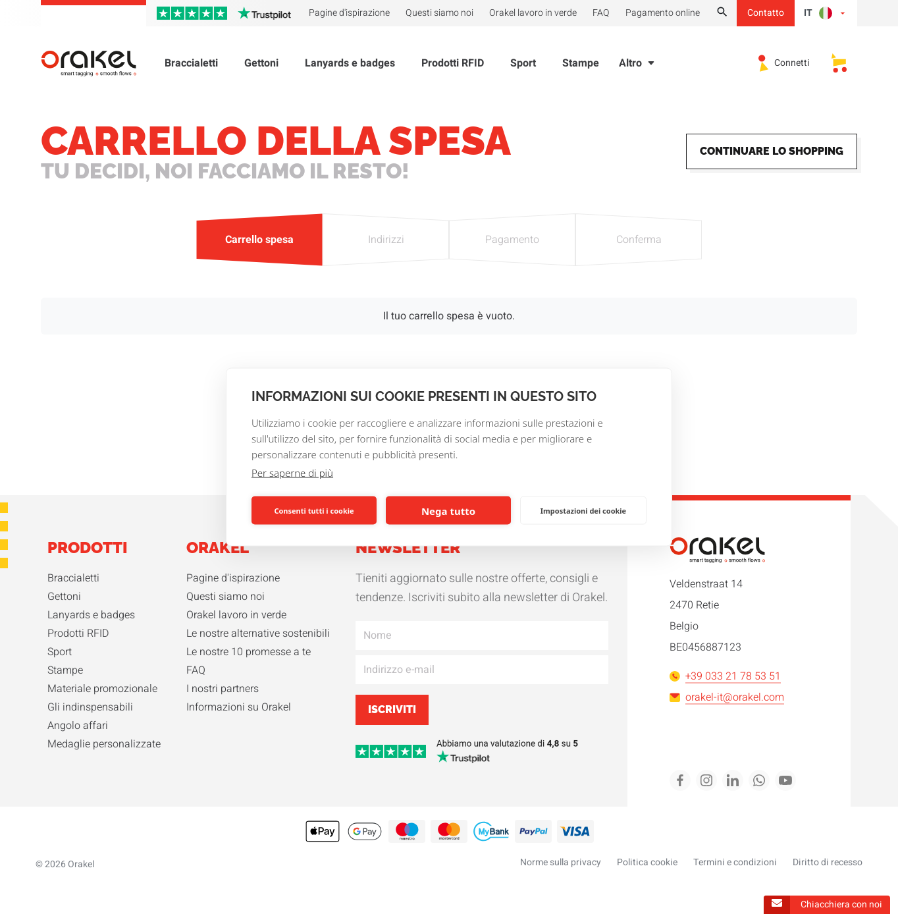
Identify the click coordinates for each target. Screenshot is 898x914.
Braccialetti (191, 65)
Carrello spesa (259, 239)
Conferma (638, 239)
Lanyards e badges (350, 65)
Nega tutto (448, 510)
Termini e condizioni (735, 862)
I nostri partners (222, 689)
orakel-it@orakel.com (727, 697)
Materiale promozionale (102, 689)
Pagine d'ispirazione (233, 578)
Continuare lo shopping (771, 151)
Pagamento (512, 239)
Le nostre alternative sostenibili (258, 633)
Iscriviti (392, 709)
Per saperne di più (292, 472)
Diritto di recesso (827, 862)
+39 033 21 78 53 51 (725, 676)
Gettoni (261, 65)
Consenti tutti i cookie (314, 510)
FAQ (195, 670)
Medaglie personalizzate (104, 744)
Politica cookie (647, 862)
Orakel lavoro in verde (236, 615)
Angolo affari (77, 726)
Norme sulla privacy (560, 862)
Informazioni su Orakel (238, 707)
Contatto (765, 13)
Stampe (580, 65)
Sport (523, 65)
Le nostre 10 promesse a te (248, 652)
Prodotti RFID (452, 65)
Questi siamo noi (225, 597)
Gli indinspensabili (90, 707)
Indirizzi (386, 239)
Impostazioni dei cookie (583, 510)
